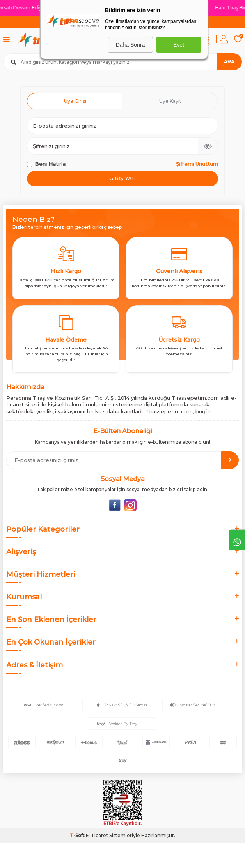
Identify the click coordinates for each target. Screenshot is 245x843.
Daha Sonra (130, 45)
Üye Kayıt (170, 101)
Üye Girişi (75, 101)
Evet (178, 45)
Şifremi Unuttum (197, 164)
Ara (229, 62)
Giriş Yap (122, 178)
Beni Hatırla (46, 164)
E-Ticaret (97, 835)
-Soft (78, 835)
